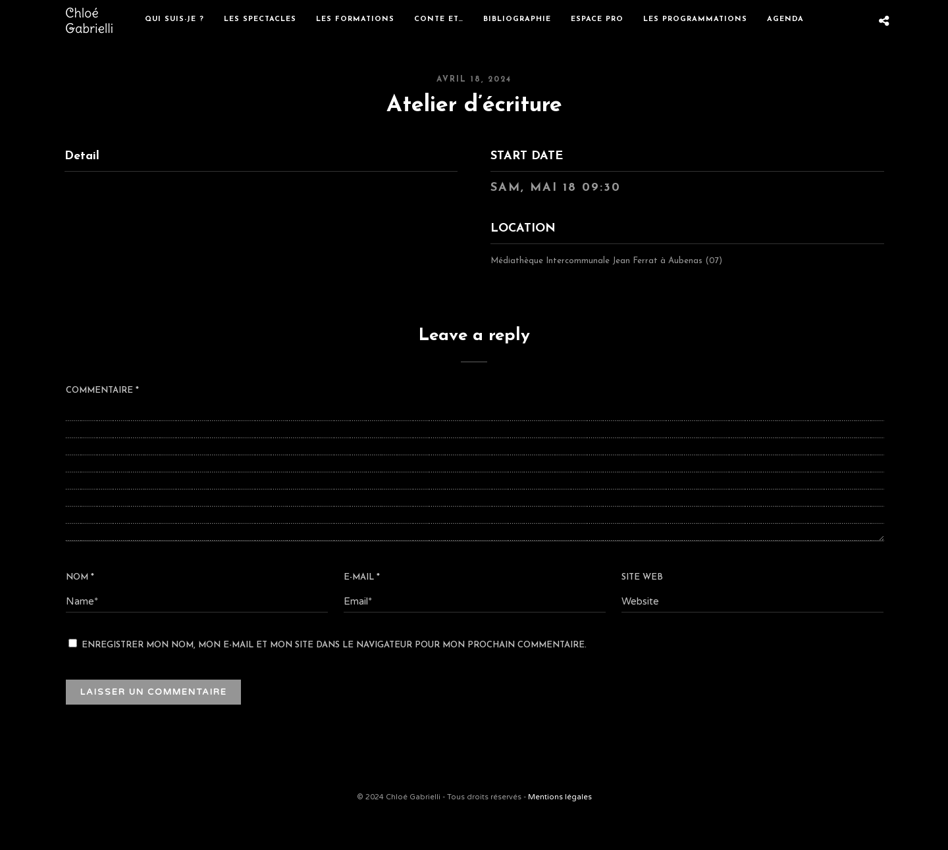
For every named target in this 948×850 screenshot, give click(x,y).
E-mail (362, 577)
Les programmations (695, 19)
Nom (80, 577)
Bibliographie (517, 19)
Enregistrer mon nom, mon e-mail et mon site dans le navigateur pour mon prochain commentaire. (334, 645)
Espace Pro (597, 19)
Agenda (785, 19)
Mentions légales (560, 797)
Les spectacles (260, 19)
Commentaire (102, 390)
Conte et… (438, 19)
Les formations (355, 19)
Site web (642, 577)
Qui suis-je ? (174, 19)
